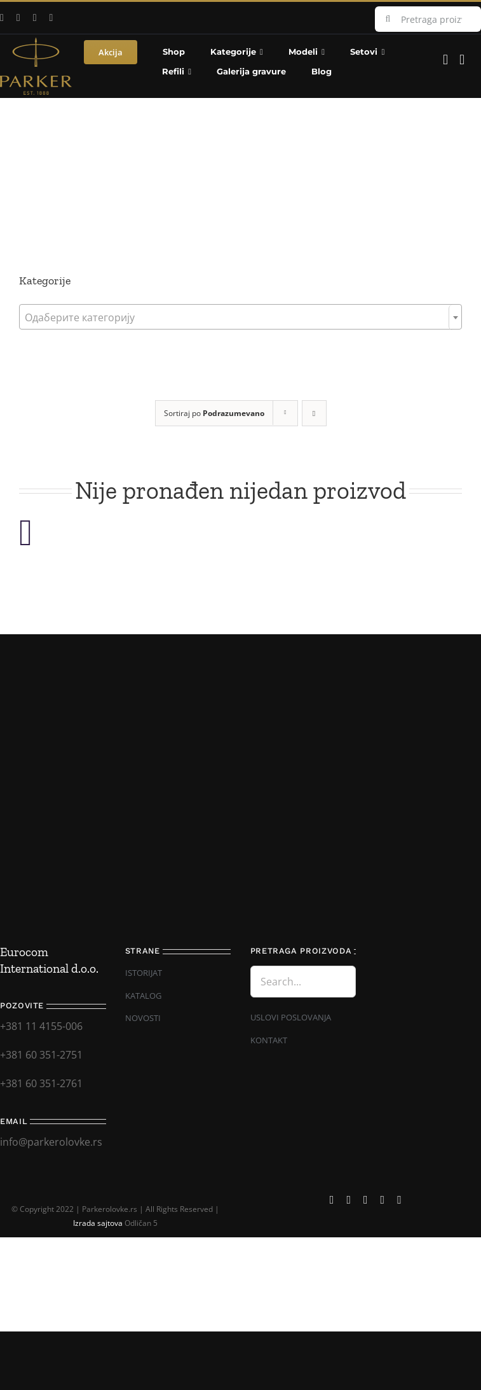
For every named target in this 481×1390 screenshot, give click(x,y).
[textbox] (240, 317)
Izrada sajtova (98, 1223)
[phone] (399, 1200)
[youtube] (18, 18)
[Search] (387, 19)
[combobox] (240, 317)
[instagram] (35, 18)
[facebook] (332, 1200)
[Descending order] (314, 413)
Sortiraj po (214, 413)
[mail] (51, 18)
